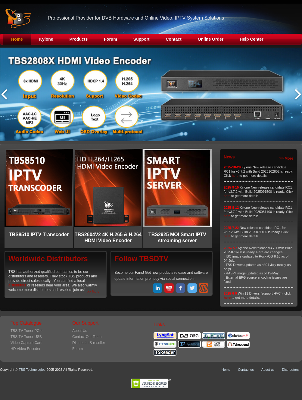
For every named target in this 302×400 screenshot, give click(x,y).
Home (17, 39)
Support (141, 39)
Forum (110, 39)
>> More (93, 291)
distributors (17, 285)
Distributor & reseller (88, 343)
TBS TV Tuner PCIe (26, 331)
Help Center (251, 39)
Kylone (46, 39)
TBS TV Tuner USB (26, 337)
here (235, 175)
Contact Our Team (86, 337)
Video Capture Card (26, 343)
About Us (79, 331)
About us (267, 369)
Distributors (290, 369)
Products (79, 39)
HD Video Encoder (25, 349)
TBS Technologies (32, 369)
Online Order (211, 39)
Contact (174, 39)
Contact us (246, 369)
